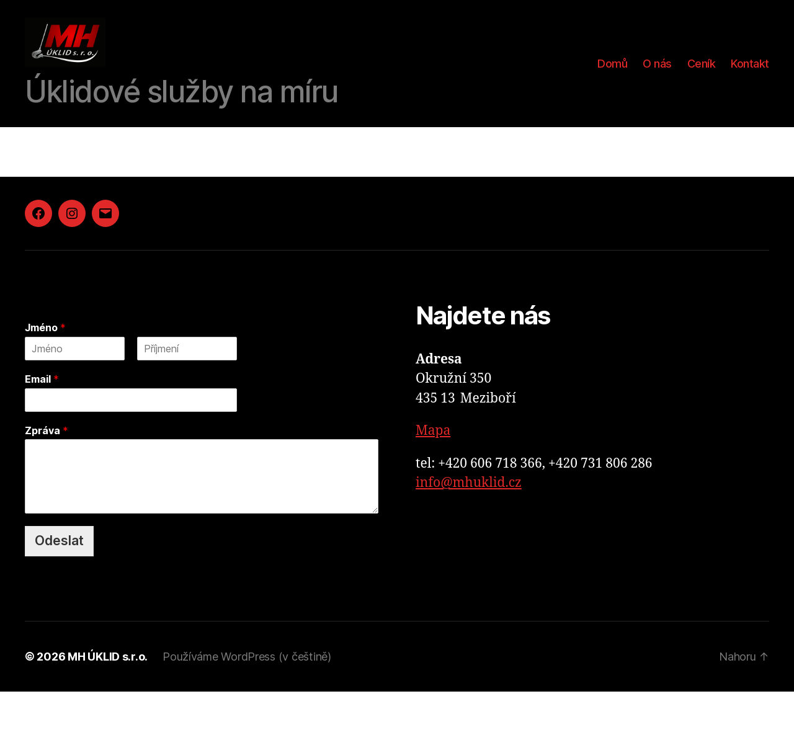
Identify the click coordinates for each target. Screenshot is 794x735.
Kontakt (750, 85)
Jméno (45, 371)
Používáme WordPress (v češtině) (247, 699)
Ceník (701, 85)
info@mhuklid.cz (469, 526)
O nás (657, 85)
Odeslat (59, 584)
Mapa (433, 474)
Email (42, 422)
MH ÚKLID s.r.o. (108, 699)
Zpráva (46, 474)
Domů (612, 85)
